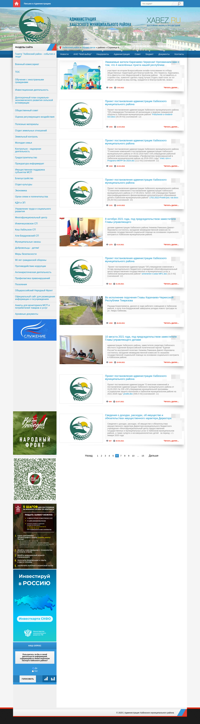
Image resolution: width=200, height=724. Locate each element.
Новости (64, 54)
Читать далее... (171, 87)
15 (143, 455)
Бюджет (149, 54)
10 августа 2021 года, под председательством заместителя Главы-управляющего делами (141, 338)
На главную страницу (16, 3)
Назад (89, 455)
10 (133, 455)
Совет (138, 54)
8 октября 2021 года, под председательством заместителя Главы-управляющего (140, 220)
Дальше (153, 455)
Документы (164, 54)
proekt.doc (128, 394)
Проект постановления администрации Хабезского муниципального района (136, 103)
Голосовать (28, 679)
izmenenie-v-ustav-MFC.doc (154, 274)
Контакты (179, 54)
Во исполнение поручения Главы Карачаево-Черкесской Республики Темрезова (139, 299)
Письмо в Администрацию (37, 3)
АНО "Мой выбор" (82, 54)
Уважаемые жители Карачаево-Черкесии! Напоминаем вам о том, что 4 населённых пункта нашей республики (142, 63)
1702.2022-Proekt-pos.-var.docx (163, 197)
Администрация (122, 54)
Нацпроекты (103, 54)
